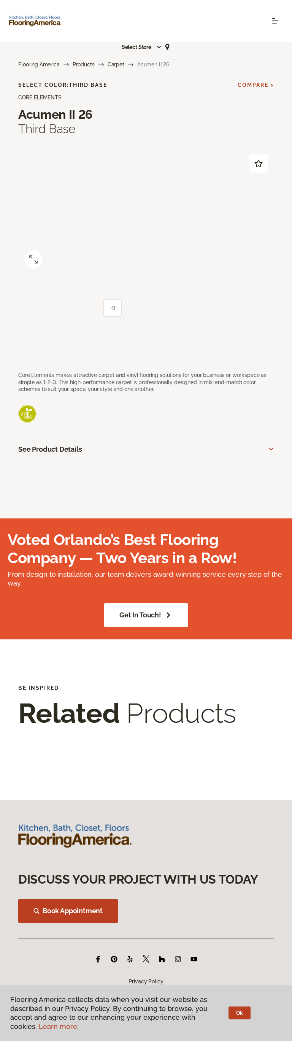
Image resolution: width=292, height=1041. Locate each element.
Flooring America (39, 64)
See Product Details (50, 449)
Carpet (116, 64)
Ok (239, 1013)
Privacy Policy (146, 981)
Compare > (256, 85)
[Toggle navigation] (275, 20)
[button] (142, 47)
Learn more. (59, 1026)
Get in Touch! (146, 615)
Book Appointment (68, 911)
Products (84, 64)
